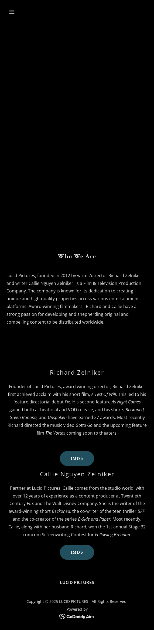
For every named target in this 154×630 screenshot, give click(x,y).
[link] (77, 616)
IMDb (77, 458)
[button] (17, 11)
